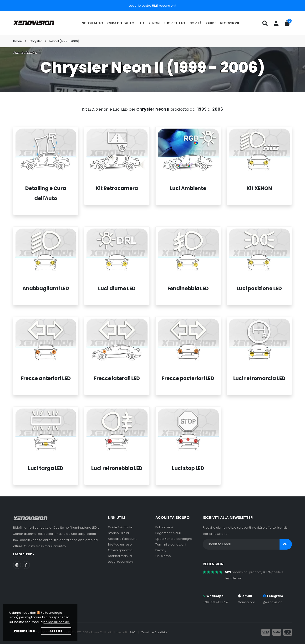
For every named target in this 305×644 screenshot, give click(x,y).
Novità (195, 23)
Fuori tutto (174, 23)
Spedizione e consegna (173, 539)
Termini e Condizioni (155, 632)
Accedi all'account (122, 539)
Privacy (160, 550)
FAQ (133, 632)
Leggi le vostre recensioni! (152, 6)
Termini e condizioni (170, 544)
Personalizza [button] (24, 631)
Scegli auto (92, 23)
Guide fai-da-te (120, 527)
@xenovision (272, 602)
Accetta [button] (56, 631)
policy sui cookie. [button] (56, 622)
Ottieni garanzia (120, 550)
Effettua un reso (120, 544)
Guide (211, 23)
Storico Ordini (118, 533)
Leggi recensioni (120, 562)
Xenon (154, 23)
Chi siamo (163, 556)
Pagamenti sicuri (168, 533)
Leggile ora (233, 578)
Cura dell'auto (120, 23)
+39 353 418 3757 (216, 602)
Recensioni (229, 23)
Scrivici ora (246, 602)
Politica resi (164, 527)
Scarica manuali (120, 556)
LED (141, 23)
